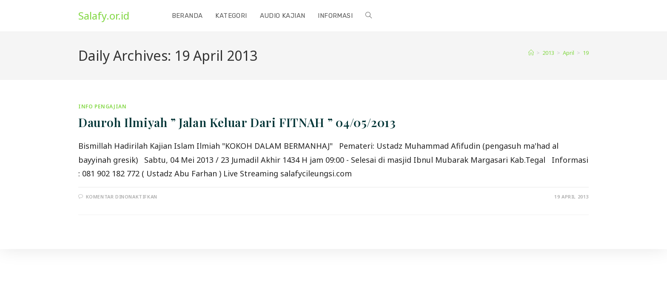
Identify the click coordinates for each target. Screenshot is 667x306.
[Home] (531, 53)
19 (586, 53)
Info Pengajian (102, 106)
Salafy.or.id (103, 15)
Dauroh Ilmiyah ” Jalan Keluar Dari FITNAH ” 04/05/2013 (237, 122)
